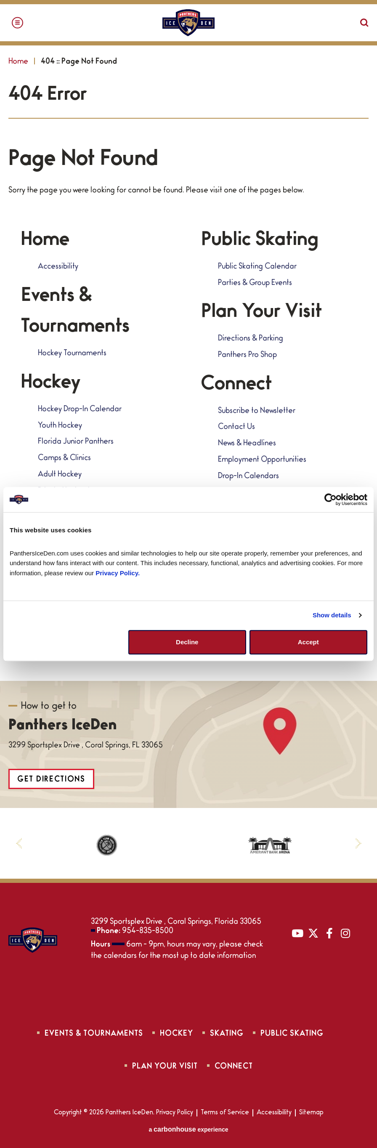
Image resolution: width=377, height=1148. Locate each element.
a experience (188, 1129)
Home (18, 62)
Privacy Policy (174, 1113)
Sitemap (311, 1113)
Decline (187, 642)
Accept (308, 642)
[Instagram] (345, 933)
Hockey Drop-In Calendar (80, 410)
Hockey (50, 384)
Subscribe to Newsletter (256, 411)
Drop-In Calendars (248, 476)
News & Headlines (247, 444)
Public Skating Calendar (257, 267)
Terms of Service (225, 1113)
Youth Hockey (60, 426)
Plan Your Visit (261, 313)
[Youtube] (297, 933)
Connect (236, 385)
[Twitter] (313, 933)
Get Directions (51, 780)
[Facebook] (329, 933)
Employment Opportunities (262, 460)
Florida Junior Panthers (76, 442)
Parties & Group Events (255, 283)
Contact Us (236, 427)
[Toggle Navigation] (17, 23)
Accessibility (58, 267)
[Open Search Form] (364, 23)
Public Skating (260, 241)
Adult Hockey (60, 475)
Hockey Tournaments (72, 354)
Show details (332, 615)
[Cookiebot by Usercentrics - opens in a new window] (330, 499)
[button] (18, 843)
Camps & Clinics (64, 458)
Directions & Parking (250, 339)
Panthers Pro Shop (247, 355)
